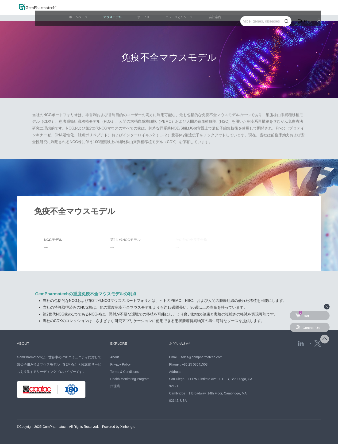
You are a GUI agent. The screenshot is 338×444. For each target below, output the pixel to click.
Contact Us (308, 327)
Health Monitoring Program (129, 379)
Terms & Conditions (124, 372)
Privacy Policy (120, 364)
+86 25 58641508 (194, 364)
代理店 (115, 386)
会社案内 (219, 10)
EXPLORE (120, 343)
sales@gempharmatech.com (202, 357)
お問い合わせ (182, 343)
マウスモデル (134, 10)
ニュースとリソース (189, 10)
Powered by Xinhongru (118, 427)
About (114, 357)
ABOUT (24, 343)
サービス (159, 10)
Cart (303, 314)
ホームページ (106, 10)
